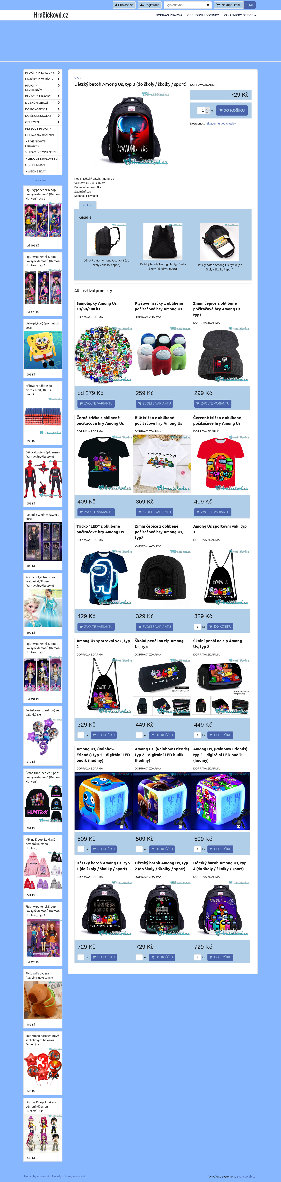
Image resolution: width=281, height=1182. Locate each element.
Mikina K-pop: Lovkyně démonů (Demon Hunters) (40, 843)
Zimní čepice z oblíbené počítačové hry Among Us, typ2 (159, 532)
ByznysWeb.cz (246, 1176)
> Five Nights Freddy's (35, 143)
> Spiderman (35, 165)
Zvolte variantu (96, 403)
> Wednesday (35, 171)
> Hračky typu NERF (41, 152)
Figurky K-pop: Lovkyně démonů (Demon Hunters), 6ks (41, 1106)
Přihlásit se (124, 5)
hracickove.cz (43, 180)
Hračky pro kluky (43, 73)
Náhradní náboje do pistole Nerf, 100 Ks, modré (39, 390)
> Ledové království (41, 158)
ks (199, 626)
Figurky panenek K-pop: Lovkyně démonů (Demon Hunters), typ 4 (43, 648)
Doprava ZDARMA (169, 15)
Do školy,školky (43, 116)
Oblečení (43, 122)
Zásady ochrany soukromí (68, 1176)
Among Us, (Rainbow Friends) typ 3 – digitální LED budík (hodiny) (220, 754)
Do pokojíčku (43, 109)
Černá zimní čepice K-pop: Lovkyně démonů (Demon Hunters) (43, 777)
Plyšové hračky (43, 96)
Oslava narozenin (39, 135)
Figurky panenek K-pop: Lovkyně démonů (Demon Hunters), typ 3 (43, 261)
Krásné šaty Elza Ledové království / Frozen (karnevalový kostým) (41, 581)
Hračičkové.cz (50, 14)
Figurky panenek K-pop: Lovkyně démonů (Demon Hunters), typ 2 (43, 194)
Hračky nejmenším (43, 87)
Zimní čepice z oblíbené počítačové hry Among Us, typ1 (217, 309)
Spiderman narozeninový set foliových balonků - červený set (42, 1040)
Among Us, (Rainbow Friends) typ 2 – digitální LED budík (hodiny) (162, 754)
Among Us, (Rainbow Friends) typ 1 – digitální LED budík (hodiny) (103, 754)
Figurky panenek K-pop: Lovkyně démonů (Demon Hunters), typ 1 (43, 911)
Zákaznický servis (240, 15)
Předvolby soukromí (36, 1176)
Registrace (149, 5)
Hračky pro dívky (43, 79)
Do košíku (232, 110)
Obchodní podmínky (203, 15)
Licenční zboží (43, 103)
